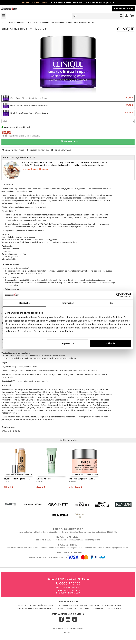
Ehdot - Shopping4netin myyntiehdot (35, 608)
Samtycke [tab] (24, 303)
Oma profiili (22, 606)
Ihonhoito (45, 22)
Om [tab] (111, 303)
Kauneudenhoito (22, 22)
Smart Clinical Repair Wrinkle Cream (81, 22)
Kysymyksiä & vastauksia (42, 606)
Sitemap (79, 629)
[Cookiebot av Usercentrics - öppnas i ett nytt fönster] (118, 295)
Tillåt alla (110, 343)
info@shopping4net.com (68, 593)
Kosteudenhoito (58, 22)
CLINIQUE (35, 22)
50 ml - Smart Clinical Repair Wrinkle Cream (68, 106)
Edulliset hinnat (113, 606)
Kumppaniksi (99, 608)
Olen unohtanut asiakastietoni (72, 606)
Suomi (68, 633)
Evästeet (60, 608)
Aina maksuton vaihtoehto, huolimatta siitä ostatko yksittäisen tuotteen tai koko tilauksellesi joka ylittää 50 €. (68, 530)
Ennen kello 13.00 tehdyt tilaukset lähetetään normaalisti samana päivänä (68, 538)
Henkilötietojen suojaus (79, 608)
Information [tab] (68, 303)
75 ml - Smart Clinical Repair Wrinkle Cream (68, 113)
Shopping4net (7, 22)
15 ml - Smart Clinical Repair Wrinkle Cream (68, 98)
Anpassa (67, 343)
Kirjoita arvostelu (38, 150)
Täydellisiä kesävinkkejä (35, 2)
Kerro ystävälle (61, 150)
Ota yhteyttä (96, 606)
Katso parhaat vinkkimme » (35, 169)
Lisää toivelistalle (13, 150)
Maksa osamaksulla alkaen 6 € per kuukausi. (20, 136)
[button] (132, 16)
